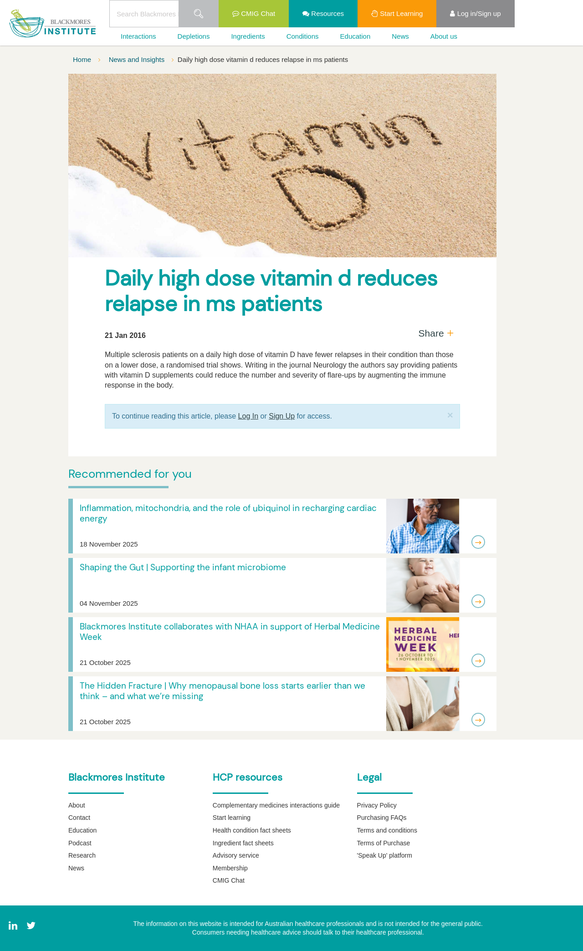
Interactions (138, 36)
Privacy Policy (377, 805)
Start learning (232, 817)
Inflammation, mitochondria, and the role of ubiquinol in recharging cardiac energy (228, 513)
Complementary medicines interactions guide (276, 805)
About (76, 805)
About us (443, 36)
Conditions (302, 36)
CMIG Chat (253, 13)
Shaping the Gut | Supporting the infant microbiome (183, 567)
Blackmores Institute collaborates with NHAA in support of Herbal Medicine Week (230, 632)
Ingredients (248, 36)
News (400, 36)
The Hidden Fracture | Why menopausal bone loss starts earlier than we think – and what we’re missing (222, 691)
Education (355, 36)
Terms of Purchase (383, 843)
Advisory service (236, 855)
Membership (230, 868)
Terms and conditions (387, 830)
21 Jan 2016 (125, 335)
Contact (79, 817)
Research (82, 855)
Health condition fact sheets (252, 830)
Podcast (80, 843)
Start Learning (397, 13)
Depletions (194, 36)
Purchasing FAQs (382, 817)
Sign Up (282, 416)
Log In (248, 416)
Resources (323, 13)
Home (83, 59)
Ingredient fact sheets (243, 843)
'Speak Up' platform (384, 855)
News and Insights (138, 59)
